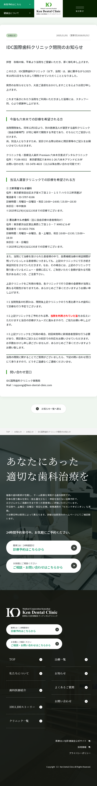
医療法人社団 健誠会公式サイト (73, 739)
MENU (80, 9)
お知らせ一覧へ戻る (51, 408)
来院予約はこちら (12, 4)
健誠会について (11, 13)
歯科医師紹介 (17, 690)
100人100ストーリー (22, 706)
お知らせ (60, 674)
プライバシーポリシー (80, 751)
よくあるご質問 (64, 687)
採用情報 (84, 745)
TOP (12, 660)
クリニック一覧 (19, 720)
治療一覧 (60, 660)
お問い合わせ (63, 700)
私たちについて (19, 674)
